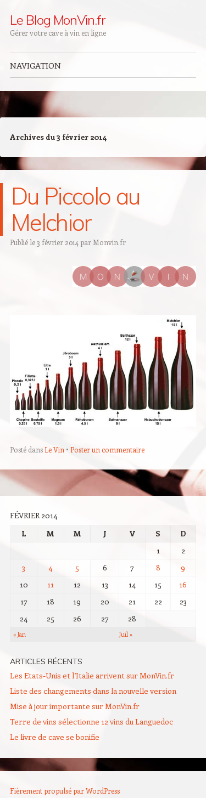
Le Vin (54, 449)
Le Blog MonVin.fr (57, 20)
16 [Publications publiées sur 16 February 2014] (183, 584)
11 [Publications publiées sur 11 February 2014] (50, 584)
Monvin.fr (109, 242)
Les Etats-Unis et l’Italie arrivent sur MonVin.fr (92, 675)
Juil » (125, 634)
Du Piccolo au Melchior (75, 209)
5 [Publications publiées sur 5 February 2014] (77, 567)
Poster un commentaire (107, 449)
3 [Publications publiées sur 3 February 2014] (23, 567)
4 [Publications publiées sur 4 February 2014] (50, 567)
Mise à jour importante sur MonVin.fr (75, 706)
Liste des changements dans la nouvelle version (93, 691)
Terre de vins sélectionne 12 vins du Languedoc (91, 721)
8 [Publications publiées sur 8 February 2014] (158, 567)
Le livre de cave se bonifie (54, 737)
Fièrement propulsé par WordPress (65, 790)
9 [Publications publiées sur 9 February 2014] (183, 567)
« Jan (19, 634)
